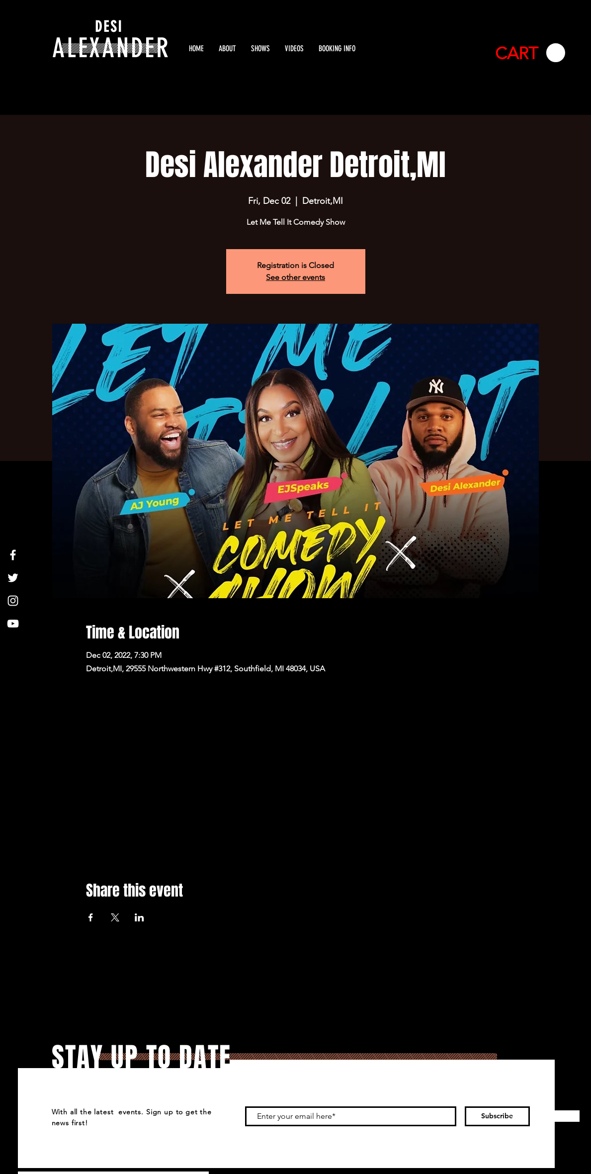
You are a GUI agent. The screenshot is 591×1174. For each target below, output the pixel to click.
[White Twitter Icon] (13, 578)
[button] (530, 53)
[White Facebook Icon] (13, 555)
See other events (295, 277)
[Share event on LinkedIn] (139, 917)
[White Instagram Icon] (13, 601)
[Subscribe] (497, 1116)
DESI (109, 27)
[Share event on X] (115, 917)
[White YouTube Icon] (13, 624)
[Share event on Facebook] (90, 917)
